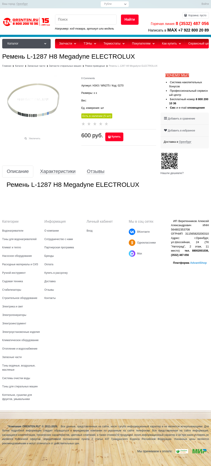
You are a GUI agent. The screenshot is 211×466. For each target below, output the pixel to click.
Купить (116, 136)
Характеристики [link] (57, 171)
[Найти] (130, 20)
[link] (22, 4)
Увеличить (34, 138)
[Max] (132, 253)
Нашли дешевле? (172, 173)
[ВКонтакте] (132, 232)
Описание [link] (18, 171)
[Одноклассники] (132, 242)
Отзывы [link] (95, 171)
